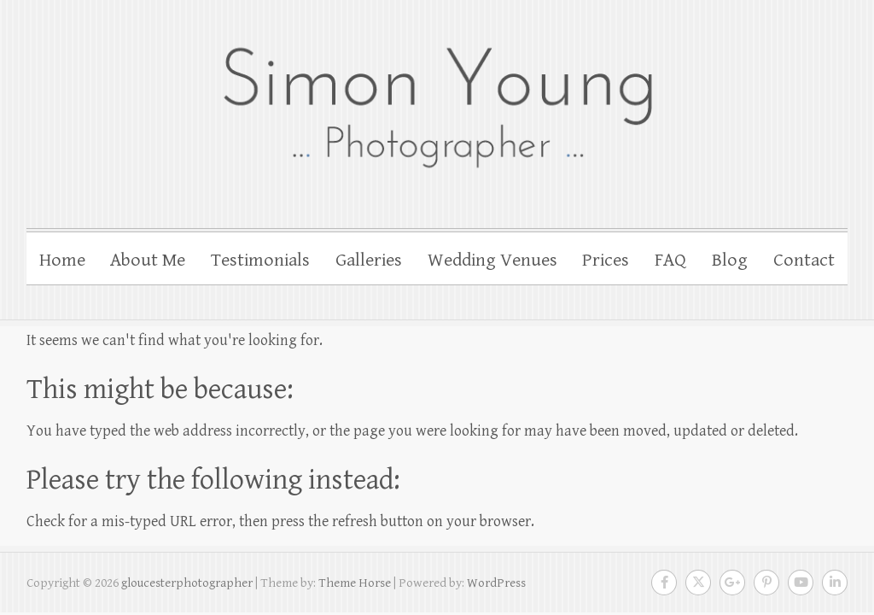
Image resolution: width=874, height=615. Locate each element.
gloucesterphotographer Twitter (698, 582)
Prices (605, 260)
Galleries (368, 260)
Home (62, 260)
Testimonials (260, 260)
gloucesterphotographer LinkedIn (835, 582)
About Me (147, 260)
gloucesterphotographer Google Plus (732, 582)
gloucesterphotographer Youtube (800, 582)
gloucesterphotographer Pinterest (766, 582)
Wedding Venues (492, 260)
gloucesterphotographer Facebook (664, 582)
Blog (730, 260)
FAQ (670, 260)
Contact (804, 260)
